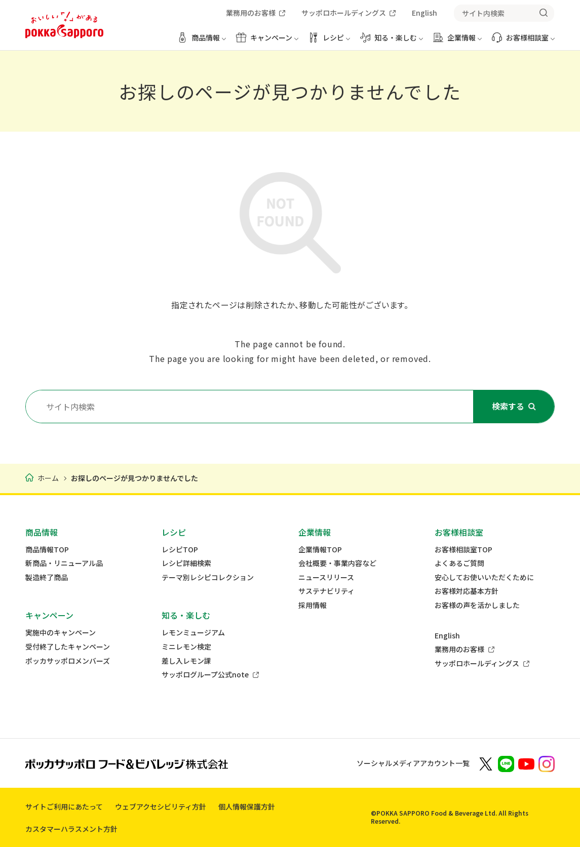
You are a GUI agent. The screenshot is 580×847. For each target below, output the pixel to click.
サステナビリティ (326, 591)
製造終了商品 (46, 577)
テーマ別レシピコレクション (208, 577)
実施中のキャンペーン (60, 632)
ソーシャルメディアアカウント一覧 (413, 763)
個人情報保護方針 (246, 806)
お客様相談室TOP (463, 549)
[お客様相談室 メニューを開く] (523, 41)
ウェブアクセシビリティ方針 (160, 806)
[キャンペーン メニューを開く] (267, 41)
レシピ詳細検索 (186, 563)
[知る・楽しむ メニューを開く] (391, 41)
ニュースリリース (326, 577)
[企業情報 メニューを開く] (457, 41)
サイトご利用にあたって (64, 806)
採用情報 (312, 605)
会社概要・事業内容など (337, 563)
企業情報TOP (320, 549)
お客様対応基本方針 (466, 591)
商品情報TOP (47, 549)
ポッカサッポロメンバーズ (67, 661)
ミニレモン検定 (186, 647)
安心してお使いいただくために (484, 577)
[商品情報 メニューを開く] (201, 41)
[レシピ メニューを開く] (329, 41)
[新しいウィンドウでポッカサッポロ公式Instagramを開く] (546, 763)
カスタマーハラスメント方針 (71, 829)
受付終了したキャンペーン (67, 647)
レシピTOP (180, 549)
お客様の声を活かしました (477, 605)
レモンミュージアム (193, 632)
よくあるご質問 (459, 563)
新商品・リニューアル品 (64, 563)
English (447, 635)
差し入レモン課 (186, 661)
